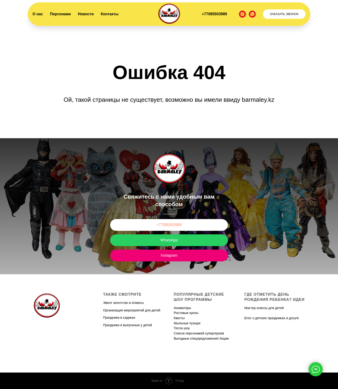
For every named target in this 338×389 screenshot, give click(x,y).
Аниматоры (182, 308)
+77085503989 (214, 14)
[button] (284, 14)
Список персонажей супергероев (199, 333)
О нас (37, 14)
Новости (86, 14)
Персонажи (60, 14)
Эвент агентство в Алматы (123, 303)
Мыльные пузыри (187, 323)
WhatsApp (169, 240)
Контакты (109, 14)
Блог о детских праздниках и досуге (271, 318)
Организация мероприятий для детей (131, 310)
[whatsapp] (252, 14)
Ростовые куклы (186, 313)
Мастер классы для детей (264, 308)
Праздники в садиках (119, 317)
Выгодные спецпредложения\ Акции (201, 338)
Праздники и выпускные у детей (127, 325)
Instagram (169, 255)
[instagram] (242, 14)
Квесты (179, 318)
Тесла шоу (182, 328)
